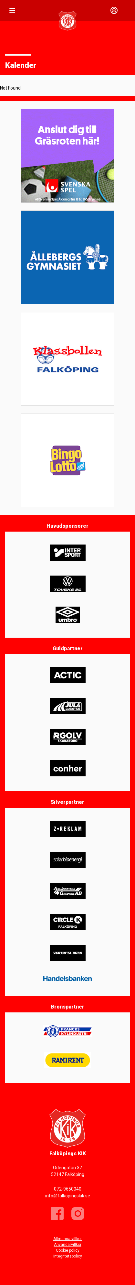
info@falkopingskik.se (67, 1195)
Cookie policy (67, 1250)
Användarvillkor (67, 1244)
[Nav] (12, 10)
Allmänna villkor (67, 1238)
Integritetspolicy (67, 1256)
